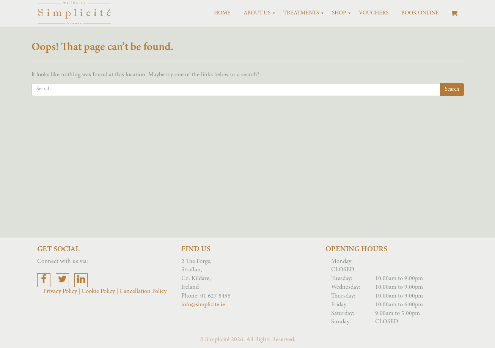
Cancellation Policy (143, 291)
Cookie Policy (98, 291)
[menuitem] (222, 13)
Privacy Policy (61, 291)
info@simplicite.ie (203, 305)
